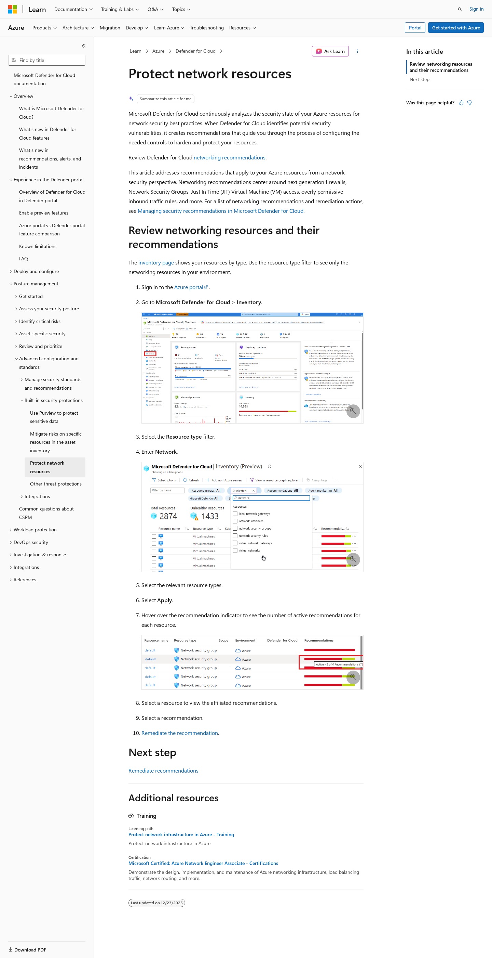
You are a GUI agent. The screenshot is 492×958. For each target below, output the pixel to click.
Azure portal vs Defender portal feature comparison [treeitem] (52, 229)
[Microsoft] (12, 9)
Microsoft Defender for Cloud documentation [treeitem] (44, 79)
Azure (158, 51)
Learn (135, 51)
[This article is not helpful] (469, 103)
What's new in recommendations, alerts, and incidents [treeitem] (50, 158)
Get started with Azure (456, 27)
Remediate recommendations (163, 770)
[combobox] (46, 60)
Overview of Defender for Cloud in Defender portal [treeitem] (52, 196)
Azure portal (188, 286)
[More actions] (358, 51)
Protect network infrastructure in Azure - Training (181, 834)
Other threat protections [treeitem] (56, 483)
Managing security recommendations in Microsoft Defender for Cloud (220, 210)
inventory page (156, 262)
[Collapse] (84, 46)
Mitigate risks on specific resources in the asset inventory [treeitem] (56, 442)
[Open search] (460, 9)
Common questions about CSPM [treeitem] (46, 512)
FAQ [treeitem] (23, 258)
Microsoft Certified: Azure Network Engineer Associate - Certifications (203, 863)
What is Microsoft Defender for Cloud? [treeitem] (51, 112)
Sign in (476, 8)
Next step (419, 79)
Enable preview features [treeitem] (43, 212)
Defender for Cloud (196, 51)
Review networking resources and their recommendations (441, 67)
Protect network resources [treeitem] (47, 467)
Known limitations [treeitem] (37, 246)
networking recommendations (229, 157)
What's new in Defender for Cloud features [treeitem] (47, 133)
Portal (415, 27)
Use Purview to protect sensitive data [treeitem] (54, 417)
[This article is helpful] (461, 103)
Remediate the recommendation (179, 732)
